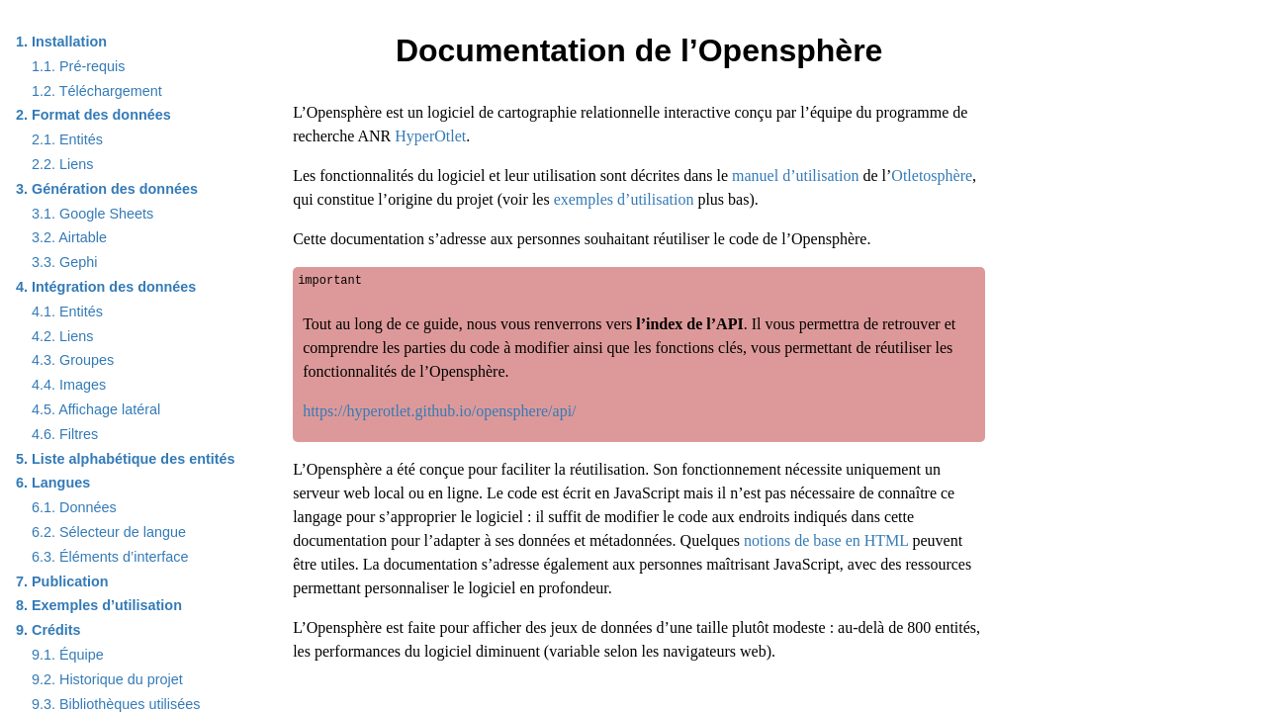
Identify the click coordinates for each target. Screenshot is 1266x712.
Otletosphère (931, 175)
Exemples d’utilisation (99, 605)
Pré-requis (78, 66)
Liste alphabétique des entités (125, 459)
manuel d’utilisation (795, 175)
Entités (67, 139)
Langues (53, 482)
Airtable (69, 237)
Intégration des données (106, 287)
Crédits (48, 630)
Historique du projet (107, 679)
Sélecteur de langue (109, 532)
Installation (61, 41)
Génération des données (107, 189)
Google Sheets (92, 214)
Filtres (65, 434)
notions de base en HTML (826, 540)
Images (69, 385)
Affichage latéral (96, 409)
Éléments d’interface (110, 557)
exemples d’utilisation (624, 199)
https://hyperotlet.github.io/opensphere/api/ (439, 410)
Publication (62, 581)
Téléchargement (97, 91)
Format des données (93, 115)
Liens (62, 164)
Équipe (68, 655)
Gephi (64, 262)
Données (74, 507)
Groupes (73, 360)
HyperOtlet (430, 136)
